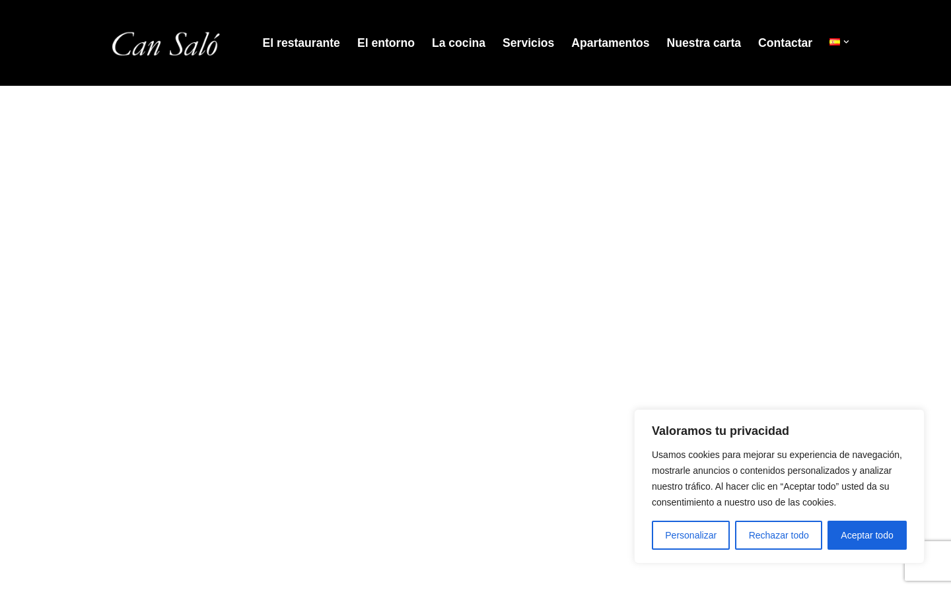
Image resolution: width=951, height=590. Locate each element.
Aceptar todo (867, 535)
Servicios (528, 42)
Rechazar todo (779, 535)
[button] (846, 42)
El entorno (386, 42)
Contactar (785, 42)
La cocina (458, 42)
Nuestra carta (704, 42)
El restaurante (301, 42)
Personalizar (691, 535)
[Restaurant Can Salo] (165, 42)
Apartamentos (610, 42)
